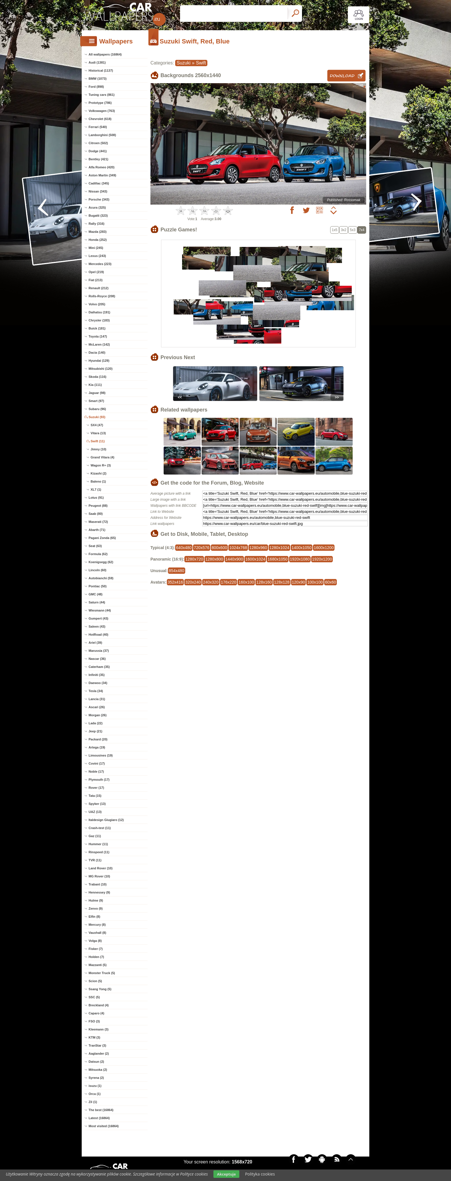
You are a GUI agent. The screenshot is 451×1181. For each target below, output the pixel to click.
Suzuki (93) (97, 417)
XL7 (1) (96, 489)
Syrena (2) (96, 1077)
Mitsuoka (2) (98, 1069)
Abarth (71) (97, 530)
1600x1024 (255, 559)
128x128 (282, 582)
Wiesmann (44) (100, 610)
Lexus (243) (97, 256)
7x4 (361, 230)
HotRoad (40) (98, 634)
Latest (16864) (99, 1118)
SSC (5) (94, 997)
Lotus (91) (96, 497)
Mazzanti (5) (97, 965)
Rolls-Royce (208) (102, 296)
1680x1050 (277, 559)
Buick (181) (97, 328)
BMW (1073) (97, 78)
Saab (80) (96, 513)
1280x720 (194, 559)
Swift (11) (98, 441)
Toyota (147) (98, 336)
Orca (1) (95, 1094)
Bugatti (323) (98, 215)
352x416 (175, 582)
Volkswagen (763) (102, 111)
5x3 (352, 230)
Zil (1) (93, 1102)
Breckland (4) (99, 1005)
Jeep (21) (95, 731)
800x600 (219, 547)
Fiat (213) (95, 280)
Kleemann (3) (98, 1029)
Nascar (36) (97, 658)
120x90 (298, 582)
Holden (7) (96, 957)
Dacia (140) (97, 352)
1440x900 (234, 559)
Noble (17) (96, 771)
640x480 (184, 547)
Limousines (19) (101, 755)
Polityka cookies (260, 1174)
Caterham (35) (99, 666)
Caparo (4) (96, 1013)
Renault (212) (98, 288)
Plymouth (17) (99, 779)
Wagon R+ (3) (101, 465)
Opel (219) (96, 272)
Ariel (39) (95, 642)
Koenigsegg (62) (101, 562)
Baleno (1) (98, 481)
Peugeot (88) (98, 505)
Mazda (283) (97, 231)
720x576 (201, 547)
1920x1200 (322, 559)
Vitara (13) (98, 433)
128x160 (264, 582)
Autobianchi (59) (101, 578)
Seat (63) (95, 546)
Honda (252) (98, 239)
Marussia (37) (99, 650)
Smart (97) (96, 401)
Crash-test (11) (100, 828)
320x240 (193, 582)
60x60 (330, 582)
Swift (201, 62)
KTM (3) (94, 1037)
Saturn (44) (97, 602)
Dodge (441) (98, 151)
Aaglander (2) (99, 1053)
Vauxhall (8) (97, 932)
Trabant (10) (97, 884)
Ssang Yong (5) (100, 989)
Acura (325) (97, 207)
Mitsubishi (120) (100, 368)
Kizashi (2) (98, 473)
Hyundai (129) (99, 360)
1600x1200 (324, 547)
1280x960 (258, 547)
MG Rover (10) (99, 876)
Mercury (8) (97, 924)
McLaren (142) (99, 344)
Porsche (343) (99, 199)
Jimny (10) (98, 449)
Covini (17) (97, 763)
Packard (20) (98, 739)
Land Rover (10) (100, 868)
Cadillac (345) (99, 183)
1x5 (334, 230)
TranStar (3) (97, 1045)
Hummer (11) (98, 844)
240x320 (211, 582)
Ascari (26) (97, 707)
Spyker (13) (97, 803)
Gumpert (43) (98, 618)
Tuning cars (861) (101, 94)
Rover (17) (96, 787)
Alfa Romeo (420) (101, 167)
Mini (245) (96, 247)
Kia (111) (95, 384)
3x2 (343, 230)
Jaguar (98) (97, 393)
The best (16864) (101, 1110)
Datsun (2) (96, 1061)
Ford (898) (96, 86)
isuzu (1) (95, 1085)
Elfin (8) (94, 916)
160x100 (246, 582)
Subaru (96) (97, 409)
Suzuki (183, 62)
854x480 (176, 570)
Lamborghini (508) (102, 135)
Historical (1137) (101, 70)
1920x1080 (300, 559)
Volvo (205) (97, 304)
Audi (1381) (97, 62)
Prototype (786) (100, 102)
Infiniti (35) (97, 675)
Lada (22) (95, 723)
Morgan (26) (97, 715)
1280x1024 (279, 547)
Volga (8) (95, 940)
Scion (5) (95, 981)
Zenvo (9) (96, 908)
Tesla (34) (96, 691)
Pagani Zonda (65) (102, 538)
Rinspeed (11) (99, 852)
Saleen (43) (97, 626)
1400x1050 (302, 547)
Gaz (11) (95, 836)
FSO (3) (94, 1021)
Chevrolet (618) (100, 119)
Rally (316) (96, 223)
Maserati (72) (98, 521)
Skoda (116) (97, 376)
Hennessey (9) (99, 892)
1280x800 (214, 559)
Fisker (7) (96, 948)
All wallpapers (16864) (105, 54)
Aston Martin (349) (102, 175)
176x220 (228, 582)
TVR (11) (95, 860)
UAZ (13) (95, 812)
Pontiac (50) (97, 586)
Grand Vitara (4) (102, 457)
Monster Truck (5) (102, 973)
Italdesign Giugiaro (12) (106, 820)
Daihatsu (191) (99, 312)
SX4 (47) (97, 425)
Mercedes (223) (100, 264)
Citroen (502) (98, 143)
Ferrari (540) (98, 127)
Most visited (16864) (104, 1126)
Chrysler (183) (99, 320)
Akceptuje (226, 1174)
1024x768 (238, 547)
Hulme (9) (96, 900)
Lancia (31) (97, 699)
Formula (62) (98, 554)
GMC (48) (95, 594)
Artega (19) (97, 747)
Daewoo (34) (98, 683)
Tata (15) (95, 795)
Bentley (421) (98, 159)
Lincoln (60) (97, 570)
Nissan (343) (98, 191)
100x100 (315, 582)
